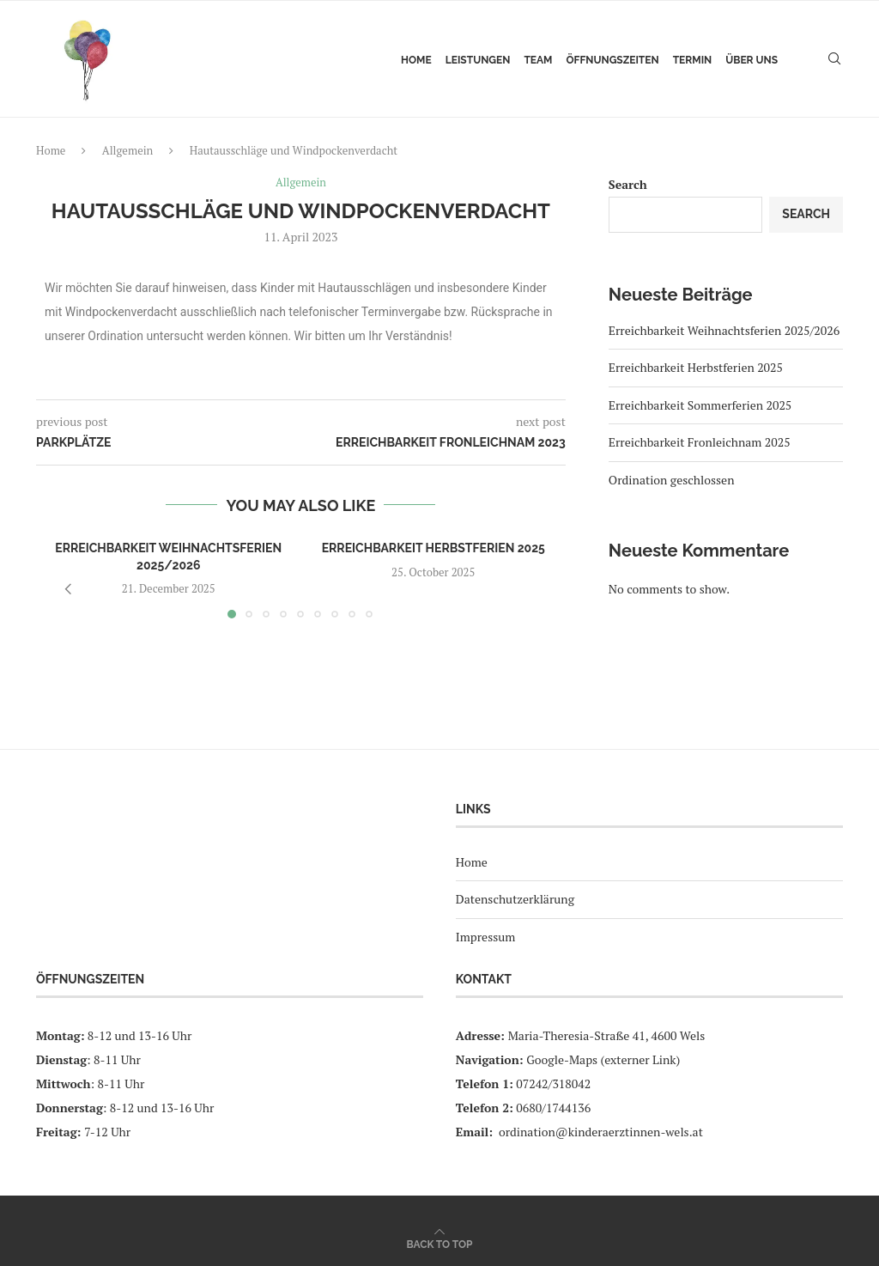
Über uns (751, 60)
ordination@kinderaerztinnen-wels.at (601, 1131)
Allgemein (127, 150)
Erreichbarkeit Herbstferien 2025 (433, 548)
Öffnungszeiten (612, 60)
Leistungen (478, 60)
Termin (692, 60)
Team (538, 60)
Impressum (486, 936)
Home (416, 60)
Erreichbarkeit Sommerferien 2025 (700, 405)
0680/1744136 (553, 1107)
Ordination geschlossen (672, 480)
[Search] (834, 60)
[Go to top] (440, 1243)
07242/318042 (553, 1083)
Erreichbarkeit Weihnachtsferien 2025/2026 (724, 330)
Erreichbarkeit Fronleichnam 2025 (700, 442)
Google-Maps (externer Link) (603, 1059)
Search (628, 184)
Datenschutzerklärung (515, 900)
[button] (67, 589)
